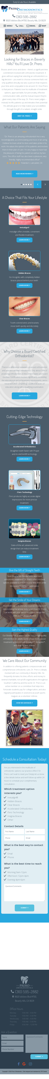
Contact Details (13, 826)
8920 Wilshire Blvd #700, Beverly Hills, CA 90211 (26, 20)
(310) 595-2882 (26, 16)
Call (19, 26)
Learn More (24, 396)
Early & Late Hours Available (24, 2)
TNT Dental (44, 1071)
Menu (8, 26)
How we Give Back (23, 703)
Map (42, 26)
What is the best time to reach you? (23, 865)
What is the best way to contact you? (23, 847)
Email (31, 26)
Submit (24, 908)
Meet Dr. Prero (24, 116)
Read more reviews (24, 174)
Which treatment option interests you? (19, 791)
